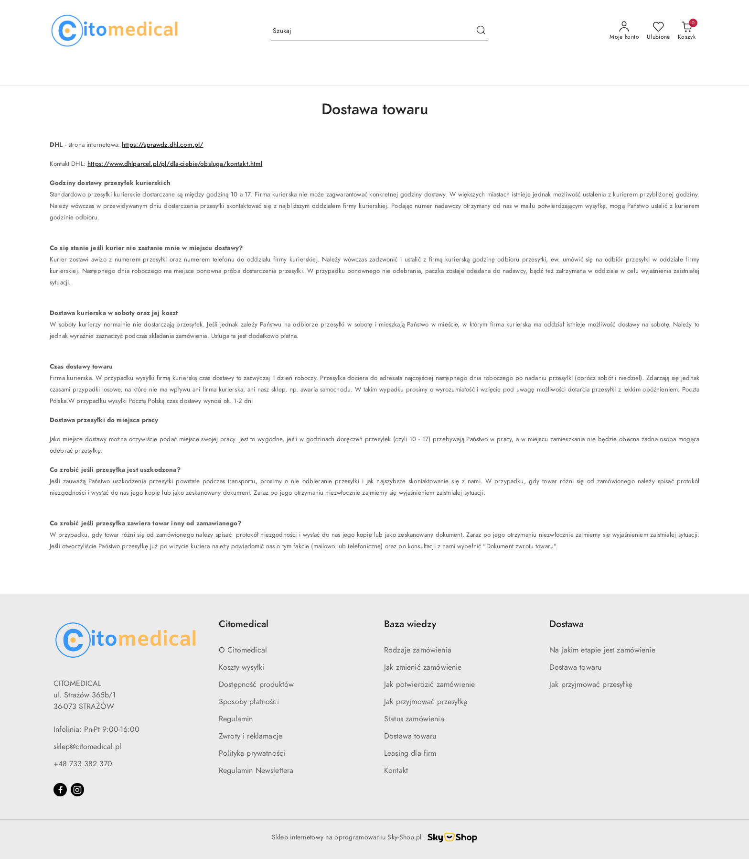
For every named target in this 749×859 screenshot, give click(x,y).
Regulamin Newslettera (256, 770)
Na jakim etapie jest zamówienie (602, 650)
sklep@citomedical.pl (87, 746)
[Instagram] (77, 789)
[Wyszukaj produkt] (379, 31)
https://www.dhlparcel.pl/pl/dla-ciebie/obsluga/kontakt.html (174, 163)
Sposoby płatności (249, 701)
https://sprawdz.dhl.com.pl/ (162, 144)
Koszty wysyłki (241, 667)
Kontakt (396, 770)
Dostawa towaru (410, 736)
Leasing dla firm (410, 753)
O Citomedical (243, 650)
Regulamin (236, 719)
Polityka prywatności (252, 753)
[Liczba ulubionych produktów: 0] (658, 31)
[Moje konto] (624, 31)
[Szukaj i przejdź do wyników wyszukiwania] (481, 31)
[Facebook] (60, 789)
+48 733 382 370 (83, 764)
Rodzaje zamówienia (417, 650)
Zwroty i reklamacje (250, 736)
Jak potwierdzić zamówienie (429, 684)
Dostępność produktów (256, 684)
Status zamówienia (414, 719)
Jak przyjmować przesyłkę (425, 701)
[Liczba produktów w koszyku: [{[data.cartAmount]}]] (686, 31)
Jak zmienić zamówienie (423, 667)
